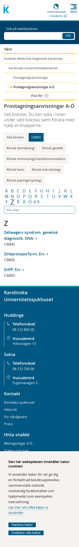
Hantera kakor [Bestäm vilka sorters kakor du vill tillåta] (22, 525)
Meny (73, 11)
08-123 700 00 (23, 369)
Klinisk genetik (52, 148)
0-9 (36, 201)
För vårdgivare (15, 416)
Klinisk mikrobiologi (46, 169)
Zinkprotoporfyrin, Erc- (25, 253)
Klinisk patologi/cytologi (24, 180)
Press (8, 424)
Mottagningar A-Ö (18, 443)
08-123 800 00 (23, 329)
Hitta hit (10, 409)
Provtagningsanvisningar (30, 78)
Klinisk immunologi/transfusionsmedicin (36, 159)
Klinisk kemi (15, 169)
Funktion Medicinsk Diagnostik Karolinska (33, 59)
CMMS (36, 137)
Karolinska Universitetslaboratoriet (33, 68)
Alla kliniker (15, 137)
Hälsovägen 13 (24, 343)
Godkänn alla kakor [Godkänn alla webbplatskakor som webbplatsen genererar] (26, 533)
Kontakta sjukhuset (19, 402)
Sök (68, 35)
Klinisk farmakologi (21, 148)
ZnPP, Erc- (13, 269)
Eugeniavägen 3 (25, 382)
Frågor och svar (16, 450)
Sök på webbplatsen (22, 28)
